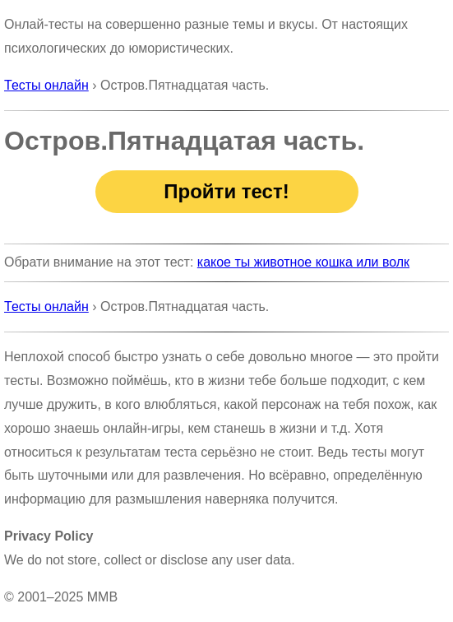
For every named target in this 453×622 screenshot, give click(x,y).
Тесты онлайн (46, 85)
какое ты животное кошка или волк (303, 262)
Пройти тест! (226, 191)
